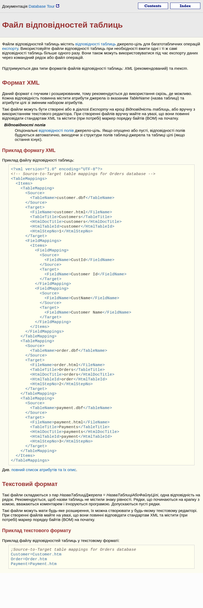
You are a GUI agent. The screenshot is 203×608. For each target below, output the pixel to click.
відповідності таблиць (95, 44)
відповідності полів (56, 130)
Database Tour (44, 6)
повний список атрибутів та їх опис (43, 502)
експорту (10, 48)
